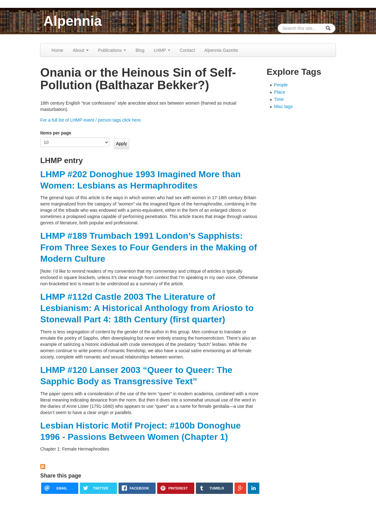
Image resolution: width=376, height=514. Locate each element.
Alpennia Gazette (221, 50)
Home (57, 50)
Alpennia (72, 21)
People (281, 84)
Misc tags (283, 106)
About (80, 50)
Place (279, 92)
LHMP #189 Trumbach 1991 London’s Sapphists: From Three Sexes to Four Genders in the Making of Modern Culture (148, 247)
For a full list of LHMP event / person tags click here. (91, 120)
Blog (139, 50)
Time (279, 99)
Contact (187, 50)
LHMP (162, 50)
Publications (112, 50)
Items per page (55, 132)
